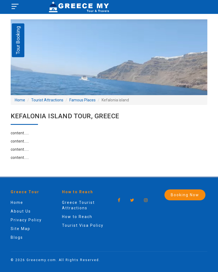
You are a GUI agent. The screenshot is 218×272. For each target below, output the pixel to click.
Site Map (20, 228)
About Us (21, 211)
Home (20, 100)
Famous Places (82, 100)
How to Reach (77, 216)
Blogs (17, 237)
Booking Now (185, 195)
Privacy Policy (26, 220)
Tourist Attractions (47, 100)
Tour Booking (18, 40)
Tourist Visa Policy (83, 225)
